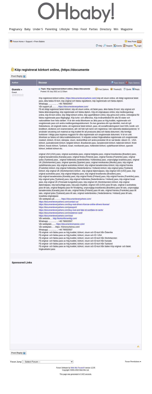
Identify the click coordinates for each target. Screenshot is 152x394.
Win (116, 29)
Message (42, 82)
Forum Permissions (133, 362)
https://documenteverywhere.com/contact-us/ (58, 202)
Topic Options (132, 83)
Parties (93, 29)
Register (129, 46)
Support (29, 41)
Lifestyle (64, 29)
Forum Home (18, 41)
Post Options (102, 89)
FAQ (100, 46)
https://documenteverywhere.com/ (81, 98)
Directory (105, 29)
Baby (27, 29)
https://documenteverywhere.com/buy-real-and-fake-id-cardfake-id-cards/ (71, 210)
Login (139, 46)
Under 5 (38, 29)
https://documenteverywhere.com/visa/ (56, 216)
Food (83, 29)
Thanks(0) (115, 89)
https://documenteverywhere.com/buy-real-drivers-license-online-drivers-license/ (74, 204)
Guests (17, 89)
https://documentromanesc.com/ (70, 224)
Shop (75, 29)
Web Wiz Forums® (78, 368)
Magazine (126, 29)
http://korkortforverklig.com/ (65, 218)
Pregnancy (15, 29)
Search (107, 46)
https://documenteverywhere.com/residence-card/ (60, 213)
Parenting (51, 29)
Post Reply (18, 76)
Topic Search (117, 83)
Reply (137, 89)
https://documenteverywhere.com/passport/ (58, 207)
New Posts (132, 41)
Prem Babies (39, 41)
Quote (128, 89)
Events (117, 46)
